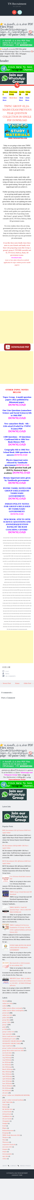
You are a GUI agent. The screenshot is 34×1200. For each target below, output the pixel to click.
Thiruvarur (5, 1142)
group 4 (4, 1024)
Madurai (4, 1107)
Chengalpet (5, 1121)
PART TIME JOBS (7, 1102)
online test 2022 (7, 1015)
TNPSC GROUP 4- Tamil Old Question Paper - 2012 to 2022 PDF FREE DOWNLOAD (20, 909)
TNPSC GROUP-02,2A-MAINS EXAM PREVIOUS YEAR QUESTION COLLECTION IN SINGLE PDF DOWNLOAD (17, 113)
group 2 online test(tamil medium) (12, 1048)
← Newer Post (5, 683)
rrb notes (5, 1093)
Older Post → (29, 683)
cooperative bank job (8, 1144)
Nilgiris (4, 1128)
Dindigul (5, 1123)
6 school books (7, 1112)
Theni (4, 1140)
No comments (11, 676)
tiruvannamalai (7, 1154)
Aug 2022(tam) (6, 1060)
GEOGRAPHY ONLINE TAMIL (11, 1043)
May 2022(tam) (6, 1074)
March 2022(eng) (7, 1069)
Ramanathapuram (7, 1130)
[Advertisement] (16, 327)
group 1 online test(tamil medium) (12, 1100)
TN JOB (4, 1001)
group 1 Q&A (6, 1022)
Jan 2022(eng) (6, 1062)
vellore (4, 1158)
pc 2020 (4, 1029)
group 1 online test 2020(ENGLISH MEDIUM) (16, 1095)
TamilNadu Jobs (7, 1116)
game (4, 1027)
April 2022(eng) (7, 1076)
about (4, 1166)
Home (17, 683)
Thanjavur (5, 1137)
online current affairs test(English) (13, 1010)
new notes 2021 (7, 1147)
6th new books (6, 1119)
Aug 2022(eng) (6, 1057)
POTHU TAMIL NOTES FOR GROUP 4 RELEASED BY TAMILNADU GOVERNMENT (20, 947)
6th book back (6, 1114)
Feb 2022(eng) (6, 1088)
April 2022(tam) (7, 1079)
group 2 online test (8, 1032)
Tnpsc (7, 674)
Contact (13, 1166)
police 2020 (5, 1017)
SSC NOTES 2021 (7, 1109)
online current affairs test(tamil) (12, 1008)
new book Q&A (7, 1053)
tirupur (4, 1151)
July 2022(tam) (6, 1055)
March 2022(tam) (7, 1086)
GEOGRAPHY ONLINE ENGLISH (12, 1041)
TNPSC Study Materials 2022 (11, 1135)
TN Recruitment (17, 3)
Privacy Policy (25, 1166)
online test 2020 (7, 1003)
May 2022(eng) (6, 1072)
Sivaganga (5, 1133)
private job (5, 1013)
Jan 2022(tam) (6, 1064)
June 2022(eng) (6, 1081)
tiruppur (5, 1149)
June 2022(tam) (7, 1083)
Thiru (20, 1175)
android (4, 1006)
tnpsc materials (7, 1034)
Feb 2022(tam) (6, 1090)
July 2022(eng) (6, 1067)
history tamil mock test (9, 1036)
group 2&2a (6, 1020)
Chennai (4, 1104)
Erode (4, 1126)
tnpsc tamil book (7, 1046)
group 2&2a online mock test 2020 (13, 1050)
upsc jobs (5, 1156)
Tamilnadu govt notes (9, 1039)
